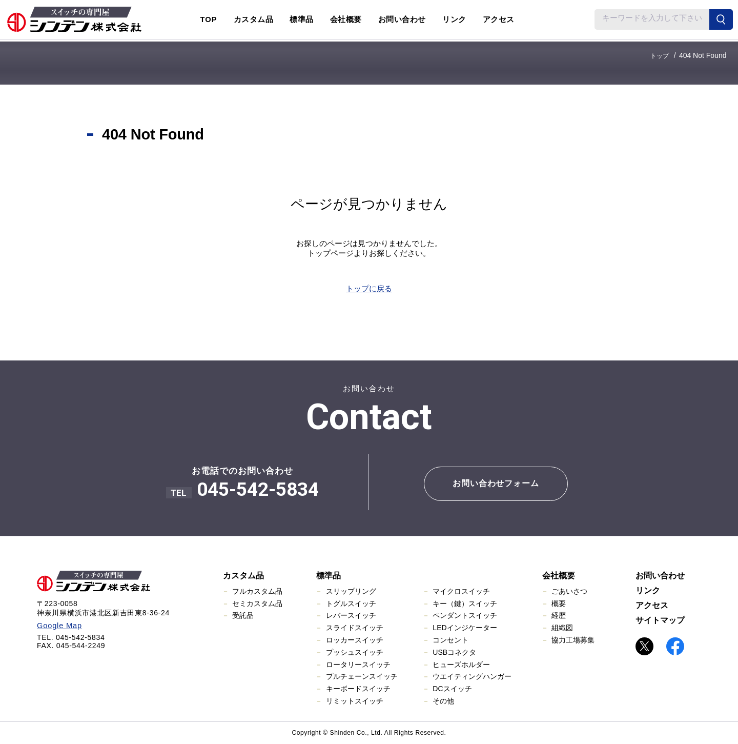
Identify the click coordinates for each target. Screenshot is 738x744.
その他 (443, 701)
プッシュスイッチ (354, 652)
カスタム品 (243, 575)
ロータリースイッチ (358, 664)
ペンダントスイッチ (465, 615)
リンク (454, 19)
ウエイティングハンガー (472, 676)
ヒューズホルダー (461, 664)
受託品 (243, 615)
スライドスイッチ (354, 628)
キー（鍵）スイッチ (465, 603)
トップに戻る (369, 288)
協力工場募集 (572, 640)
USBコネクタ (454, 652)
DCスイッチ (452, 689)
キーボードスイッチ (358, 689)
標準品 (328, 575)
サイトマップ (660, 620)
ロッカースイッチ (354, 640)
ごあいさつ (569, 591)
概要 (558, 603)
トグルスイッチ (351, 603)
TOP (208, 19)
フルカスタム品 (257, 591)
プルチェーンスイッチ (362, 676)
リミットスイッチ (354, 701)
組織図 (562, 628)
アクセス (499, 19)
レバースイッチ (351, 615)
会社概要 (558, 575)
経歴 (558, 615)
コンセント (450, 640)
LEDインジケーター (465, 628)
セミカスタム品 (257, 603)
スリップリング (351, 591)
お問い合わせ (402, 19)
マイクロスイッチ (461, 591)
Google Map (58, 625)
